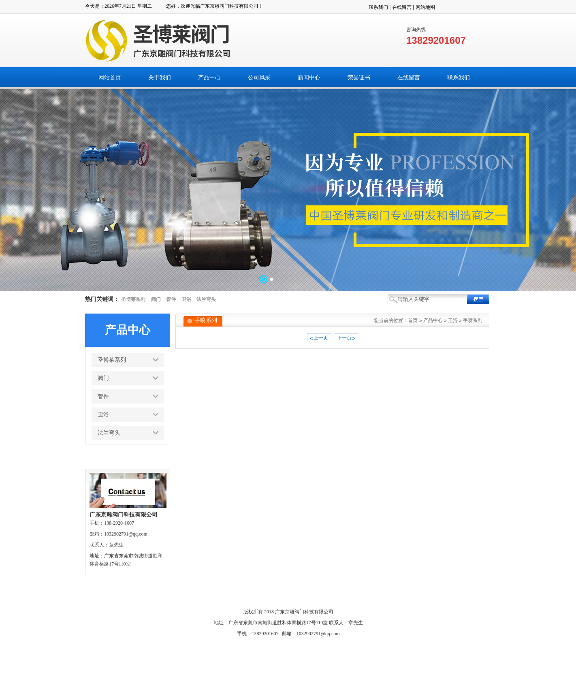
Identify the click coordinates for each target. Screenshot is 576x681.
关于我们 (177, 594)
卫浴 (186, 299)
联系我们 (378, 7)
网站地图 (425, 7)
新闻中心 (260, 594)
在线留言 (402, 7)
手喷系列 (472, 320)
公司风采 (232, 594)
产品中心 (433, 320)
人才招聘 (370, 594)
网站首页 (150, 594)
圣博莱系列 (133, 299)
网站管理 (424, 594)
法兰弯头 (206, 299)
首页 (413, 320)
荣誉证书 (287, 594)
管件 (171, 299)
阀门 (156, 299)
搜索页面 (397, 594)
